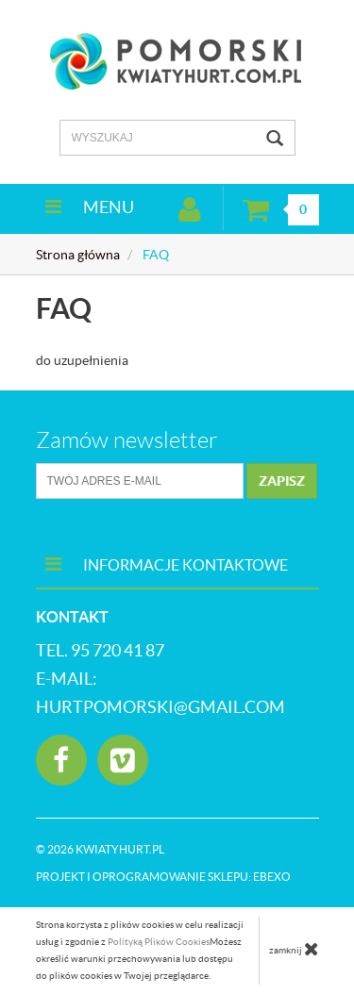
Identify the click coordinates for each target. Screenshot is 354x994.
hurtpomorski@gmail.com (160, 707)
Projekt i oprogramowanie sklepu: (163, 876)
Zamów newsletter (127, 440)
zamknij (294, 948)
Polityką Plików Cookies (159, 941)
